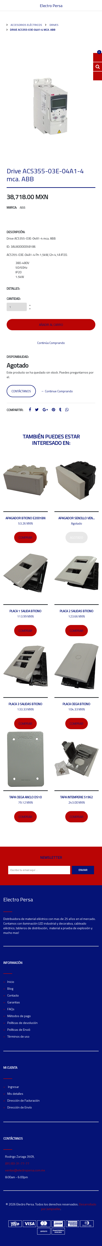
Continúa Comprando (51, 342)
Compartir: (15, 410)
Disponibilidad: (18, 356)
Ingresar (13, 1086)
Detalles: (13, 288)
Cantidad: (14, 298)
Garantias (13, 1002)
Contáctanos (21, 391)
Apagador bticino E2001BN (25, 518)
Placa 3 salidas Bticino (25, 704)
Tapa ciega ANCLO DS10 (25, 797)
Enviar (83, 870)
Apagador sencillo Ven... (76, 518)
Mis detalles (15, 1093)
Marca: (12, 207)
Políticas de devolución (22, 1022)
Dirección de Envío (19, 1107)
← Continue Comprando (57, 391)
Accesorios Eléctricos (26, 25)
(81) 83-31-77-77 (17, 1163)
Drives (53, 25)
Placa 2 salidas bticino (76, 611)
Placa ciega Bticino (76, 704)
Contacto (13, 995)
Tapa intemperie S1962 (76, 797)
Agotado (76, 537)
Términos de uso (18, 1036)
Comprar (25, 537)
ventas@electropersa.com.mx (25, 1170)
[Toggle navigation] (96, 5)
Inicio (10, 981)
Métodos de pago (19, 1016)
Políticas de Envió (18, 1029)
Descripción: (16, 232)
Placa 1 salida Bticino (25, 611)
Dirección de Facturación (23, 1100)
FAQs (10, 1009)
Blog (10, 988)
